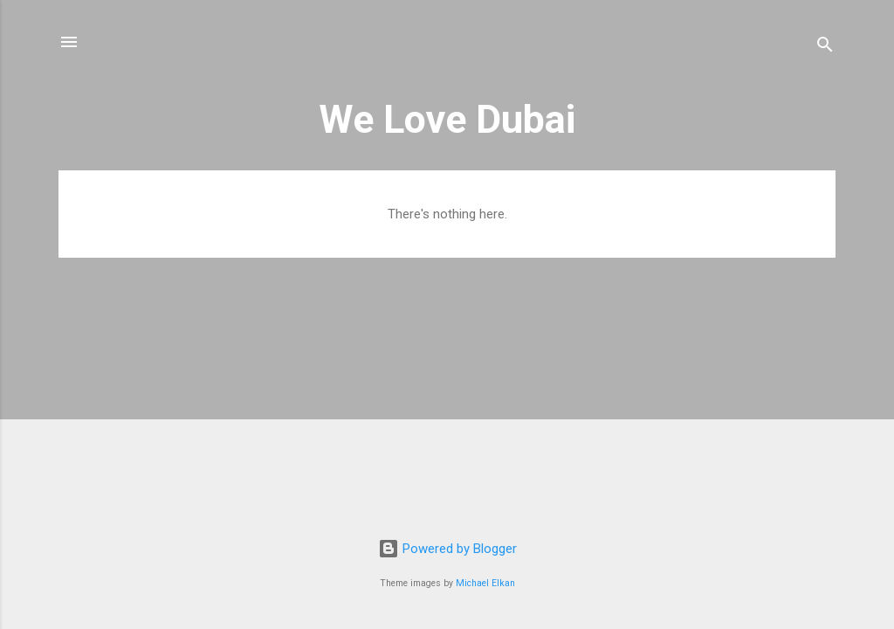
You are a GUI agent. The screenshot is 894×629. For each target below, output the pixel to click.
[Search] (825, 47)
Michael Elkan (485, 583)
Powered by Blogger (447, 548)
